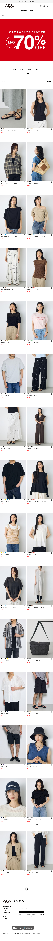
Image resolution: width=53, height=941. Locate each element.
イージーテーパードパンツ (32, 872)
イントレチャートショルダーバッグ (34, 660)
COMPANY (5, 918)
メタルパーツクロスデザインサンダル (8, 130)
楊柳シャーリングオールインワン (33, 448)
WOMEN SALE (28, 64)
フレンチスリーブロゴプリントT (33, 342)
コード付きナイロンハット (32, 766)
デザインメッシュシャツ (6, 660)
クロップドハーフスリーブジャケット (8, 872)
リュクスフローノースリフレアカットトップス (36, 501)
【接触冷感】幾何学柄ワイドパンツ (8, 289)
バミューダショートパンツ (32, 713)
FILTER (4, 81)
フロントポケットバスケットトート (34, 183)
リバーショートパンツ (5, 766)
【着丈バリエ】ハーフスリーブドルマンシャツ (10, 607)
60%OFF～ (38, 69)
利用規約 (33, 914)
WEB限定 (36, 824)
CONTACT (5, 914)
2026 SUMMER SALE (16, 64)
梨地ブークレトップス (5, 501)
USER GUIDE (6, 912)
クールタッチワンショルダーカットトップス (36, 236)
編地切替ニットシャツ (5, 713)
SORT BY (48, 81)
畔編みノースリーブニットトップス (34, 289)
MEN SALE (37, 64)
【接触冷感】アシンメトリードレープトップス (10, 236)
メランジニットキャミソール (6, 554)
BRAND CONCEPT (7, 906)
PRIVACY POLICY (7, 908)
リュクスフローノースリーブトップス (34, 554)
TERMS (5, 916)
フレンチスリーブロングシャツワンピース (35, 607)
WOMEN (23, 10)
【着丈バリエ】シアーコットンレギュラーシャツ (10, 183)
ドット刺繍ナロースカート (6, 448)
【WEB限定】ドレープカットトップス (34, 819)
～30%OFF (14, 69)
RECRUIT (5, 910)
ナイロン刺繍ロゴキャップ (6, 819)
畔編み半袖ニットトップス (6, 342)
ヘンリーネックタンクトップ (33, 130)
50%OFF (30, 69)
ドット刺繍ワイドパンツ (32, 395)
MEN (31, 10)
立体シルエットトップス (6, 395)
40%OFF (22, 69)
